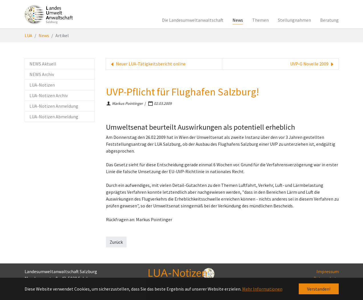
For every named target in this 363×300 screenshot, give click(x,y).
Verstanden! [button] (318, 289)
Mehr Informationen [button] (262, 289)
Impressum (327, 271)
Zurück (116, 242)
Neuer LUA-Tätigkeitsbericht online (147, 64)
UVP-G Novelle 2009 (312, 64)
